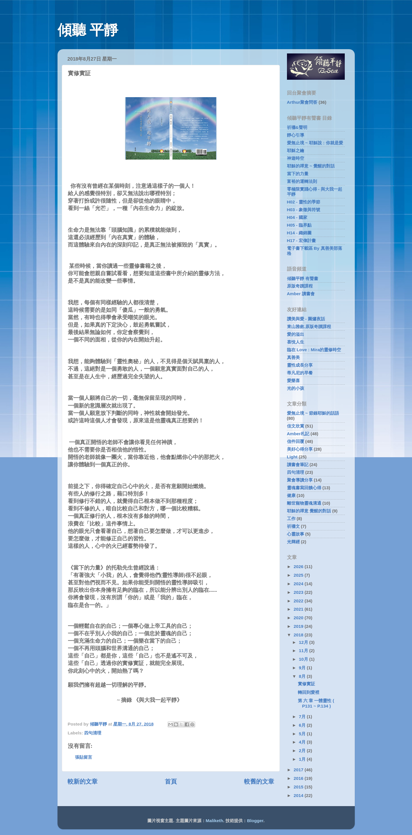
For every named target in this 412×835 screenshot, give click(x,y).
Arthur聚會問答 (302, 102)
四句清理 (92, 732)
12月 (304, 642)
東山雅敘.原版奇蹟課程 (309, 326)
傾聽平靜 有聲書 (302, 278)
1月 (303, 759)
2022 (299, 600)
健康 (291, 495)
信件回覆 (295, 441)
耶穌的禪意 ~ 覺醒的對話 (311, 165)
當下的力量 (297, 173)
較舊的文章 (259, 781)
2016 (299, 778)
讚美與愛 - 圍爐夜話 (306, 318)
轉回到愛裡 (308, 692)
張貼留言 (83, 757)
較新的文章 (83, 781)
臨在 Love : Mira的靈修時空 (314, 349)
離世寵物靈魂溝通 (304, 503)
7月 (303, 716)
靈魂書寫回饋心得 (304, 487)
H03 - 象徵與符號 (303, 209)
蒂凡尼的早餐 (300, 372)
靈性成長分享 (300, 365)
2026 (299, 566)
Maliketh (214, 820)
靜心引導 (295, 135)
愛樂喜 (293, 380)
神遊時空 (295, 158)
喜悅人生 (295, 341)
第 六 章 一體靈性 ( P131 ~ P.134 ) (316, 703)
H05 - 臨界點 (299, 225)
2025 (299, 575)
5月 (303, 733)
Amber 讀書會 (301, 293)
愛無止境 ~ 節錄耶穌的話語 (313, 413)
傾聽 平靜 (88, 30)
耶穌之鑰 (295, 150)
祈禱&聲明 (297, 127)
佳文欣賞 (295, 426)
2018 (299, 634)
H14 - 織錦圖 (299, 232)
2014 (299, 795)
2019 (299, 626)
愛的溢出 (295, 334)
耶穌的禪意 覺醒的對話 (309, 510)
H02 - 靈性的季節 (303, 201)
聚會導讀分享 (300, 480)
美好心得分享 (300, 449)
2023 (299, 592)
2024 (299, 583)
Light (292, 456)
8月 (303, 676)
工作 (291, 518)
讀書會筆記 (297, 464)
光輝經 (293, 541)
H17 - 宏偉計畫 (301, 240)
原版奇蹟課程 (300, 285)
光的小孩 (295, 388)
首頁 (171, 781)
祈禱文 (293, 526)
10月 (304, 659)
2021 (299, 609)
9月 (303, 667)
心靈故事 (295, 534)
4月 (303, 742)
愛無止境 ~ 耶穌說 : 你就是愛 (315, 142)
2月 (303, 750)
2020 (299, 617)
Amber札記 (298, 433)
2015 (299, 786)
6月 (303, 725)
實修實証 (306, 683)
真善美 (293, 357)
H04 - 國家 (297, 217)
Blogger (255, 820)
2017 (299, 769)
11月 (304, 650)
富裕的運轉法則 (302, 181)
